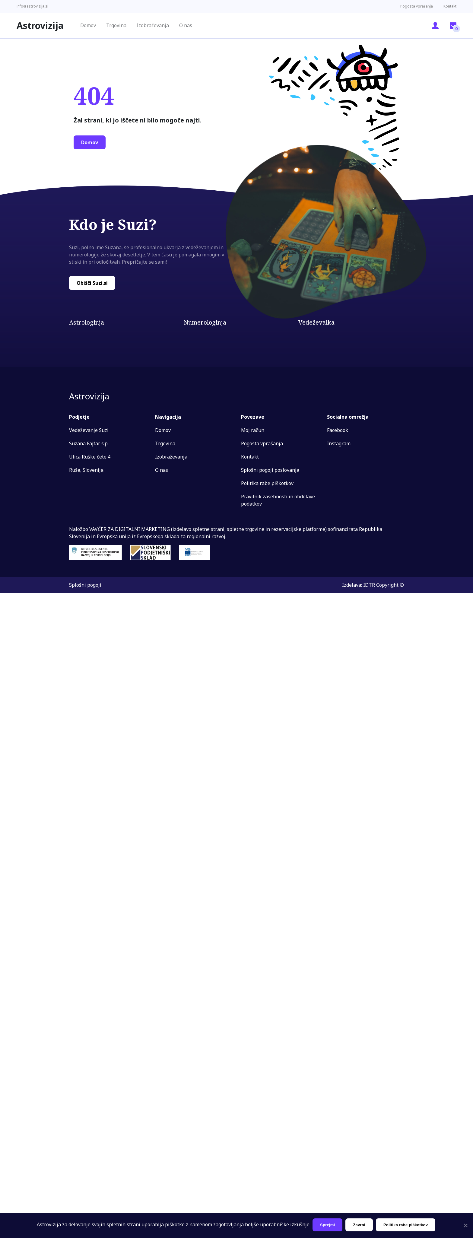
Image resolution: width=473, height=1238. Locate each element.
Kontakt (449, 6)
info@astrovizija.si (32, 6)
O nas (185, 25)
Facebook (337, 430)
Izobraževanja (153, 25)
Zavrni (360, 1225)
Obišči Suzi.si (92, 283)
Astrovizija (40, 25)
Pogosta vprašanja (416, 6)
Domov (88, 25)
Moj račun (252, 430)
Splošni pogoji (85, 585)
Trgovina (116, 25)
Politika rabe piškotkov (267, 483)
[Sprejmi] (465, 1225)
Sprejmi (328, 1225)
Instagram (339, 443)
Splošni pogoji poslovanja (270, 470)
